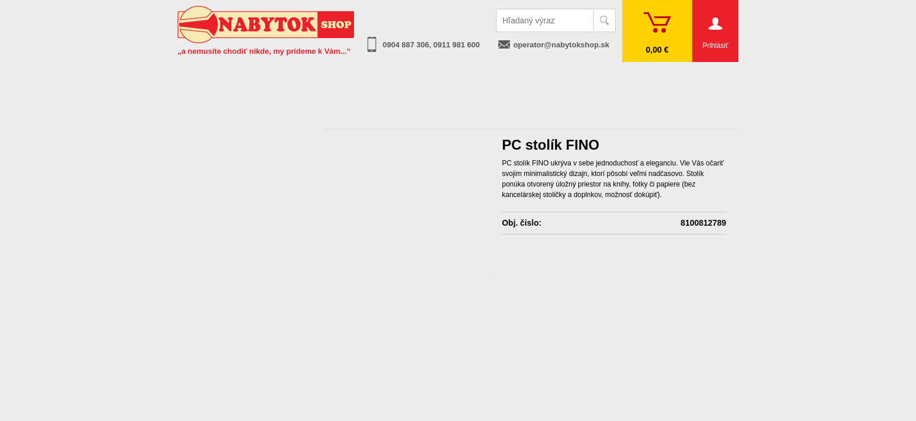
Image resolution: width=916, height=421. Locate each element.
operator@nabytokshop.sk (561, 44)
